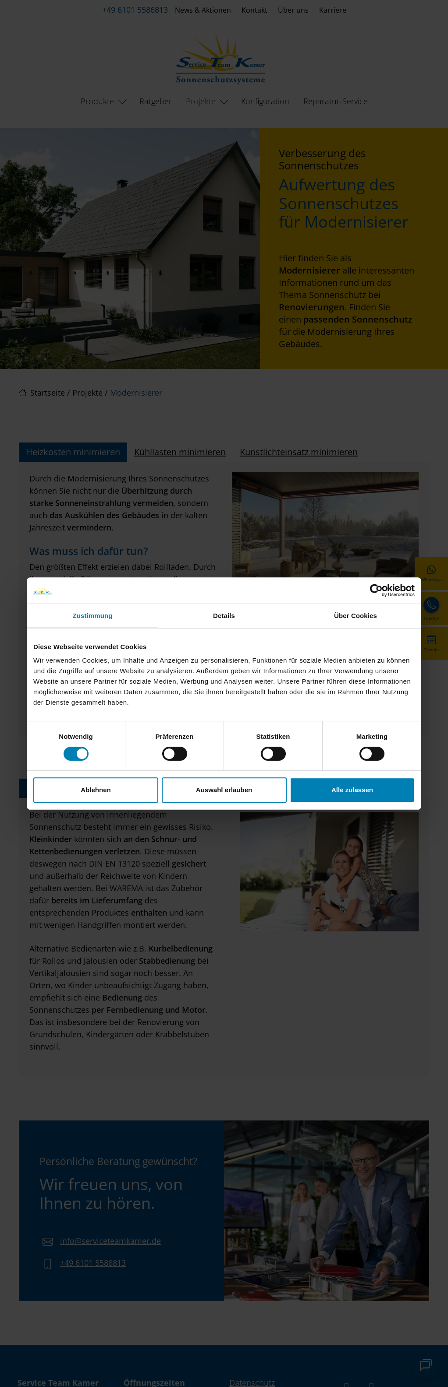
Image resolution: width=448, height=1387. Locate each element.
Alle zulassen (352, 790)
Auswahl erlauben (224, 790)
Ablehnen (95, 790)
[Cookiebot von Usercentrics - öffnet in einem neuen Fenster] (376, 590)
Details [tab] (224, 615)
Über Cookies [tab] (355, 615)
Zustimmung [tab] (93, 615)
